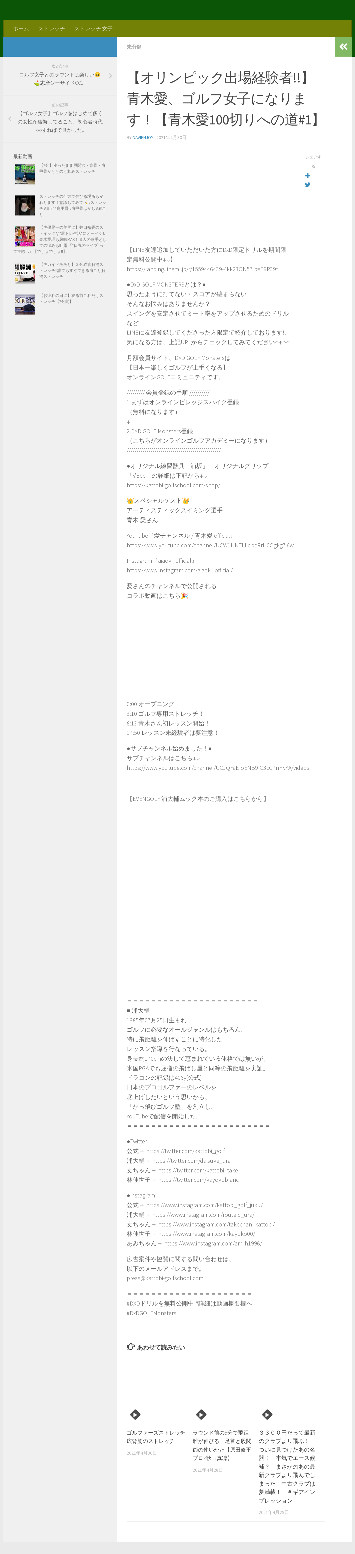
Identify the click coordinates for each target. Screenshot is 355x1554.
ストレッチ (51, 28)
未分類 (135, 46)
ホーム (21, 28)
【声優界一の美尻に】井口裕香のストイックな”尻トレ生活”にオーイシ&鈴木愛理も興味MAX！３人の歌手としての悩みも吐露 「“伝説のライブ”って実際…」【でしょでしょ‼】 (60, 239)
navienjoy (143, 137)
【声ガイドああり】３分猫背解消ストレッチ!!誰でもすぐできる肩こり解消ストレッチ (72, 270)
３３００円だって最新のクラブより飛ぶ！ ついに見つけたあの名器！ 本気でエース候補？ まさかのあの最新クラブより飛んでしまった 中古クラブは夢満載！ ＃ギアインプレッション (287, 1466)
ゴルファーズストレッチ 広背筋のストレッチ (155, 1440)
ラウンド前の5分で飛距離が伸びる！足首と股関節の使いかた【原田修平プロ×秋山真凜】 (221, 1449)
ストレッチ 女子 (93, 28)
